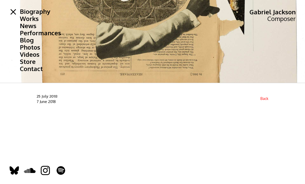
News (28, 25)
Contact (31, 68)
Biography (35, 11)
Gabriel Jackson (272, 12)
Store (28, 61)
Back (264, 98)
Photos (30, 47)
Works (29, 18)
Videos (29, 54)
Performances (40, 33)
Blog (27, 40)
